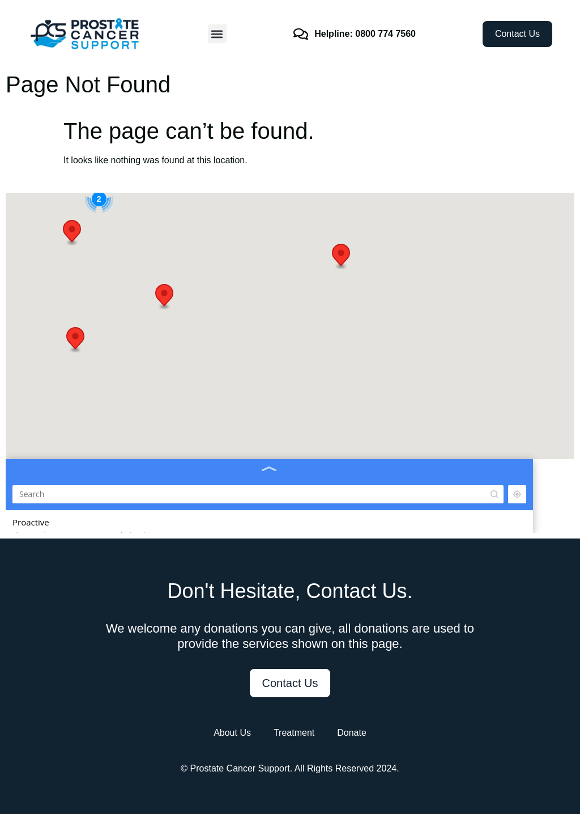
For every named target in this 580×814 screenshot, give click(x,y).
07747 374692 (34, 273)
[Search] (84, 210)
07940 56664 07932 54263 (52, 527)
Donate (351, 732)
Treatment (294, 732)
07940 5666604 (35, 430)
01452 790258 (34, 351)
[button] (217, 33)
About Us (232, 732)
